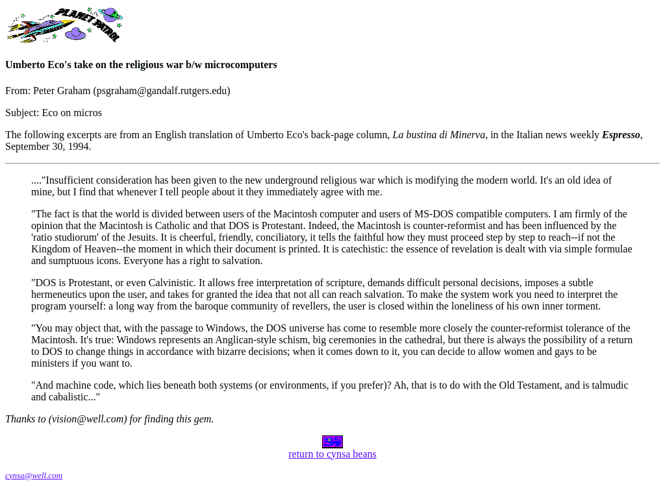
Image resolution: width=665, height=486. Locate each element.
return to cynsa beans (332, 449)
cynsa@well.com (33, 475)
